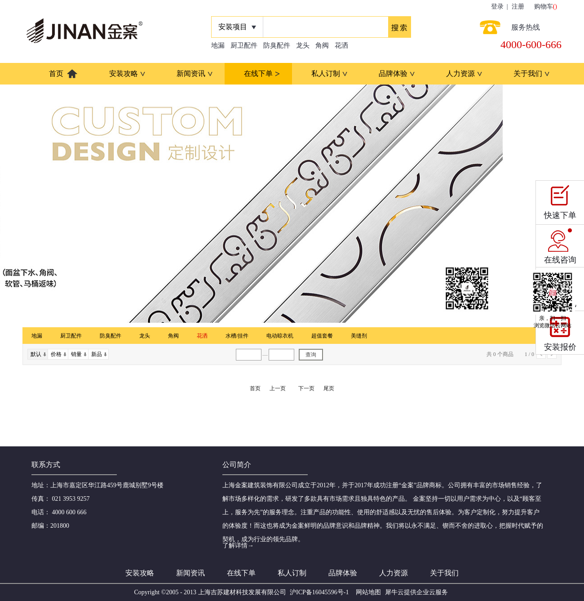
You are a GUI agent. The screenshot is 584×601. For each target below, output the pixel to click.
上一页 (278, 388)
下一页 (306, 388)
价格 (56, 354)
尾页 (328, 388)
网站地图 (367, 592)
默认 (36, 354)
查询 (310, 355)
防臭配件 (276, 45)
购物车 (543, 6)
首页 (56, 73)
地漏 (218, 45)
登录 (497, 6)
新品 (96, 354)
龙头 (303, 45)
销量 (76, 354)
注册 (518, 6)
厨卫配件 (243, 45)
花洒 (341, 45)
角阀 (322, 45)
